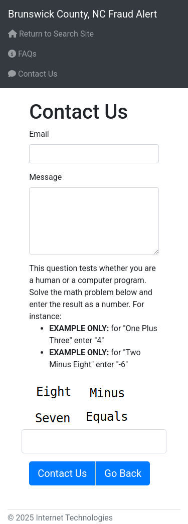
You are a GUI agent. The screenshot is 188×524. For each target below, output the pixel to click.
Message (45, 177)
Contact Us (33, 74)
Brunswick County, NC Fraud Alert (82, 14)
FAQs (22, 54)
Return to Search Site (51, 34)
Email (39, 134)
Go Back (122, 473)
